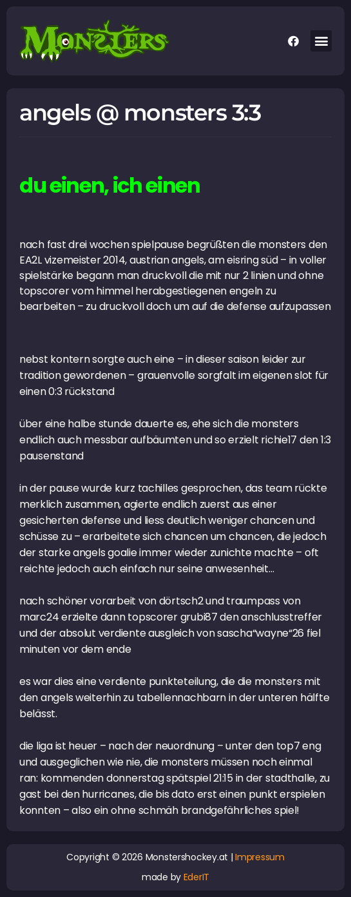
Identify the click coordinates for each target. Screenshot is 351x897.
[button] (321, 41)
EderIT (196, 877)
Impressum (260, 857)
